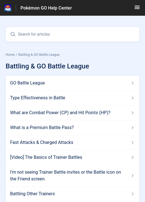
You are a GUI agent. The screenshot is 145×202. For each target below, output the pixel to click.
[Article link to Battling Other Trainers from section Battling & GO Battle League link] (72, 193)
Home (10, 55)
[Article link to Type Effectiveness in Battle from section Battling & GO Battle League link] (72, 98)
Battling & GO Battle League (39, 55)
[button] (137, 9)
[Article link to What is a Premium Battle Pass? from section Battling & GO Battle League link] (72, 127)
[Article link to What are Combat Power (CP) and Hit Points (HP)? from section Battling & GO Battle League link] (72, 112)
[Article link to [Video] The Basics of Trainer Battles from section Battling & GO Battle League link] (72, 157)
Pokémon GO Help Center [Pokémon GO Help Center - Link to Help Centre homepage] (46, 8)
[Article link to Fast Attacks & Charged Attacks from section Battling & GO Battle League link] (72, 142)
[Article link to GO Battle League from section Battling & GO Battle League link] (72, 83)
